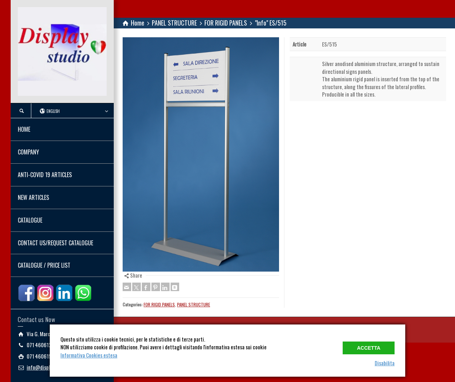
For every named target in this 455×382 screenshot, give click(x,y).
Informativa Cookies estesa (88, 355)
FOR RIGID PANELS (159, 304)
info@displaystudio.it (49, 367)
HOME (24, 129)
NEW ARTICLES (33, 197)
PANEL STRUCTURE (193, 304)
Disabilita (385, 363)
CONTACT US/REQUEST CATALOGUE (55, 243)
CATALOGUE (30, 220)
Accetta (368, 348)
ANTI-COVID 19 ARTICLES (45, 174)
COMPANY (28, 152)
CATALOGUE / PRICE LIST (44, 265)
